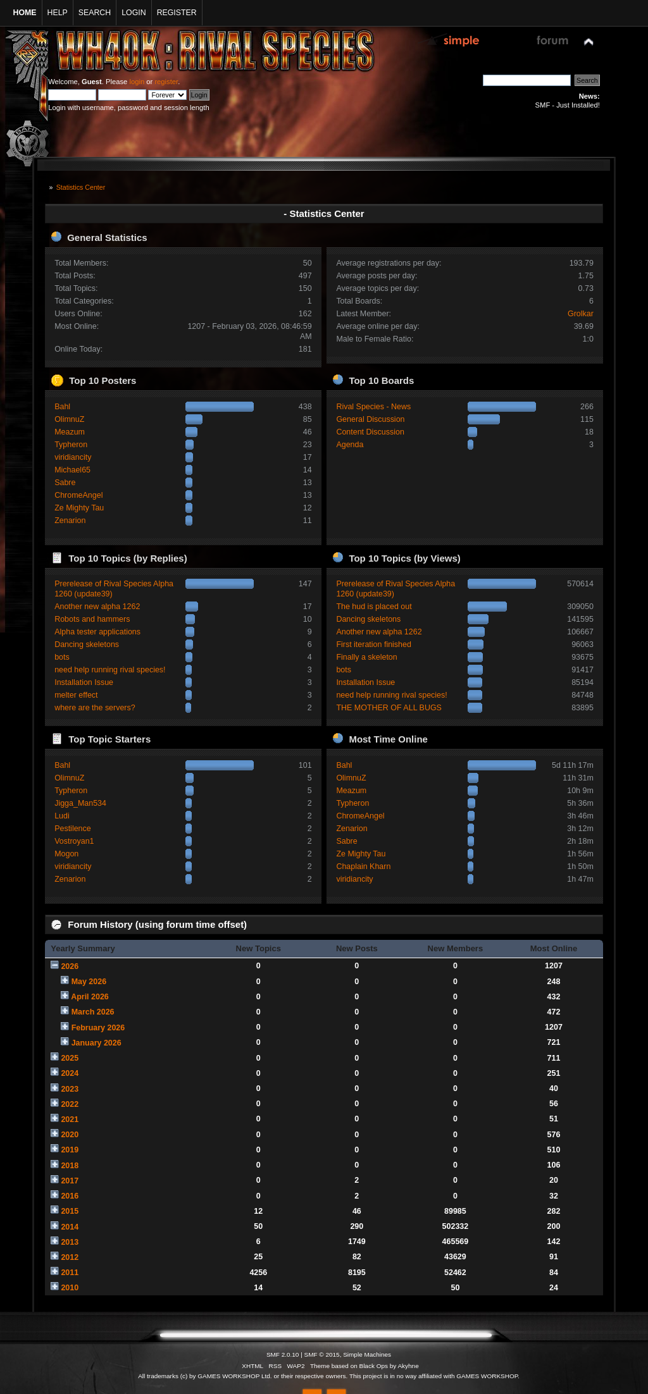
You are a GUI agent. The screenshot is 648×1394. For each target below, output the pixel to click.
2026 (69, 966)
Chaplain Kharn (363, 866)
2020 (69, 1134)
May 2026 (89, 981)
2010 (69, 1287)
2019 (69, 1149)
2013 (69, 1242)
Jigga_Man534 (80, 803)
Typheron (70, 444)
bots (62, 657)
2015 (69, 1211)
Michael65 (72, 470)
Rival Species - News (373, 406)
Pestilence (72, 828)
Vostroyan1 (74, 841)
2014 (69, 1227)
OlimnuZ (69, 419)
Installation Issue (83, 682)
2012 (69, 1257)
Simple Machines (367, 1354)
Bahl (62, 406)
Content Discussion (370, 432)
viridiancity (72, 457)
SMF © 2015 (322, 1354)
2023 (69, 1089)
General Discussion (370, 419)
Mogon (66, 853)
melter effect (75, 695)
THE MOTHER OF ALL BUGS (389, 707)
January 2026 (97, 1043)
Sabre (64, 482)
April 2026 (90, 996)
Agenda (349, 444)
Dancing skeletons (86, 644)
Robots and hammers (92, 619)
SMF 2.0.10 (282, 1354)
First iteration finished (373, 644)
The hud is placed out (373, 606)
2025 (69, 1058)
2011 (69, 1272)
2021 (69, 1119)
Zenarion (69, 520)
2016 (69, 1196)
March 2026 (93, 1012)
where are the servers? (94, 707)
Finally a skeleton (366, 657)
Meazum (69, 432)
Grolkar (581, 313)
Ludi (62, 815)
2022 (69, 1104)
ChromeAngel (78, 495)
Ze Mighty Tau (79, 507)
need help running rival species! (109, 669)
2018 (69, 1165)
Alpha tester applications (97, 631)
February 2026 (98, 1027)
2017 (69, 1180)
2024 (69, 1073)
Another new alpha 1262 (97, 606)
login (136, 81)
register (166, 81)
